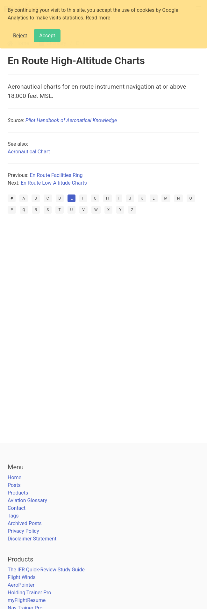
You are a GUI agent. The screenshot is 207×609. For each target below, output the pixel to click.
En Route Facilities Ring (56, 175)
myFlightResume (27, 600)
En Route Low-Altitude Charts (54, 183)
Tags (13, 516)
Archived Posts (25, 523)
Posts (14, 485)
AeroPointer (21, 585)
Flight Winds (22, 577)
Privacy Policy (23, 531)
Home (14, 477)
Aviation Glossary (27, 500)
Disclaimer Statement (32, 539)
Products (18, 493)
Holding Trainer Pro (29, 593)
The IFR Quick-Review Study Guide (46, 570)
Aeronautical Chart (29, 152)
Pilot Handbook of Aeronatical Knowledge (71, 120)
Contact (16, 508)
